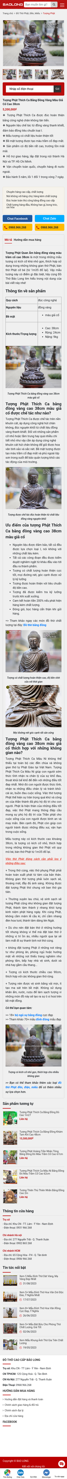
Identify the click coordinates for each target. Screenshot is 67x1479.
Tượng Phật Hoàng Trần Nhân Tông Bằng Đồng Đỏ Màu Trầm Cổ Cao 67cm (41, 1153)
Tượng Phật (49, 13)
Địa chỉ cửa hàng (14, 1416)
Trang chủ (8, 13)
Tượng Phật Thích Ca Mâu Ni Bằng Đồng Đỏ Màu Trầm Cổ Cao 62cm (41, 1172)
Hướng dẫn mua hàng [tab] (27, 239)
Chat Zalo (20, 1473)
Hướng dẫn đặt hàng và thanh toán (24, 1399)
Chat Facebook (17, 218)
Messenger (46, 1473)
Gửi (57, 88)
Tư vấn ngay (59, 1473)
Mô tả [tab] (8, 239)
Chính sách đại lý (14, 1410)
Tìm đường (7, 1473)
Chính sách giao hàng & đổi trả (21, 1404)
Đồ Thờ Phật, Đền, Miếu (28, 13)
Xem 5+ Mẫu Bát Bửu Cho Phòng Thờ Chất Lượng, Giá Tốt (40, 1326)
